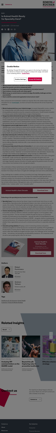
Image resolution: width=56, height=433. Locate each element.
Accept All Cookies (35, 79)
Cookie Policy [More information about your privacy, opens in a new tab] (26, 73)
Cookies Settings (20, 79)
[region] (28, 73)
